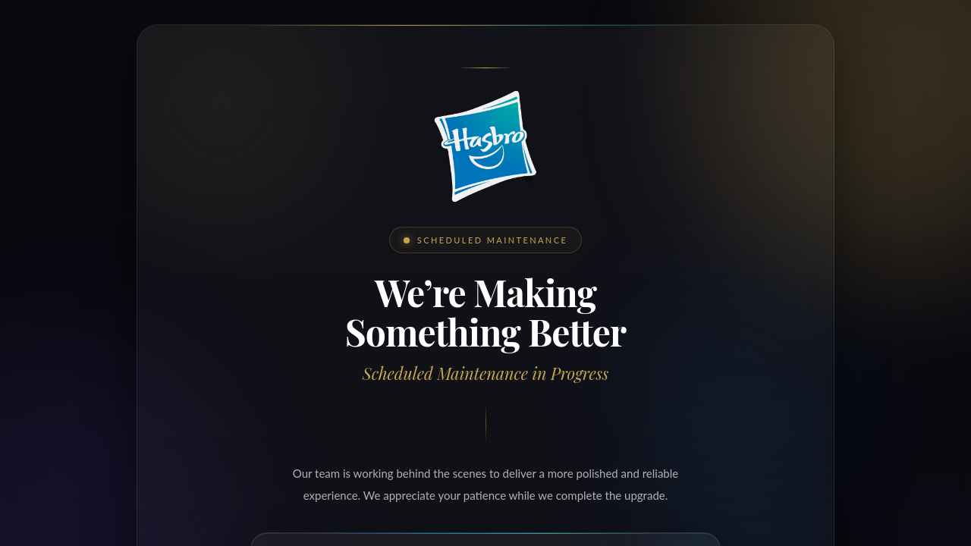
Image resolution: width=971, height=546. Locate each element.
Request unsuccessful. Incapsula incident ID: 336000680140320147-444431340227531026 (485, 273)
